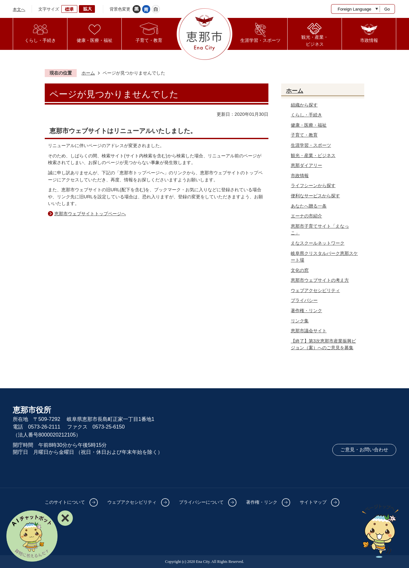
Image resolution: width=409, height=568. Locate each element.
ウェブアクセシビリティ (315, 290)
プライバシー (304, 300)
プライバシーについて (201, 502)
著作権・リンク (306, 310)
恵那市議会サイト (309, 330)
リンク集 (300, 320)
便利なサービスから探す (315, 195)
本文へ (19, 9)
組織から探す (304, 104)
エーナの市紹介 (306, 215)
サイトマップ (313, 502)
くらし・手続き (306, 114)
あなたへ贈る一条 (309, 206)
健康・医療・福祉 (309, 125)
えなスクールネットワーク (317, 243)
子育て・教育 (304, 135)
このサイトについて (65, 502)
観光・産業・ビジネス (313, 155)
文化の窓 (300, 270)
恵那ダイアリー (306, 165)
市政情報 (300, 175)
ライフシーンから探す (313, 185)
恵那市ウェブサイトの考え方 (320, 280)
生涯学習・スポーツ (311, 145)
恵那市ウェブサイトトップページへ (90, 213)
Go (387, 9)
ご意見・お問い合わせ (364, 449)
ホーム (88, 72)
